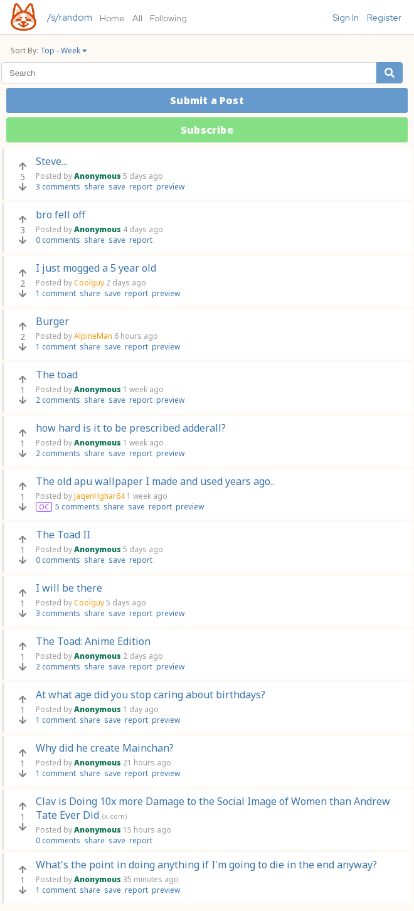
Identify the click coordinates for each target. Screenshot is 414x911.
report (140, 186)
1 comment (56, 293)
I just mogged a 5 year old (96, 268)
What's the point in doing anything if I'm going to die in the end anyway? (206, 864)
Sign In (345, 17)
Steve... (51, 161)
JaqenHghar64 (99, 496)
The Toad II (63, 534)
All (137, 18)
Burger (52, 321)
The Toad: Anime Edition (93, 641)
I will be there (69, 588)
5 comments (77, 506)
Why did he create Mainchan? (105, 748)
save (117, 186)
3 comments (58, 186)
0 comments (58, 240)
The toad (57, 374)
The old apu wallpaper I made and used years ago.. (155, 481)
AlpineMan (93, 336)
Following (168, 18)
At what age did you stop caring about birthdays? (150, 694)
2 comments (58, 400)
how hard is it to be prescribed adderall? (131, 428)
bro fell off (60, 214)
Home (112, 18)
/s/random (69, 17)
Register (384, 17)
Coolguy (89, 282)
